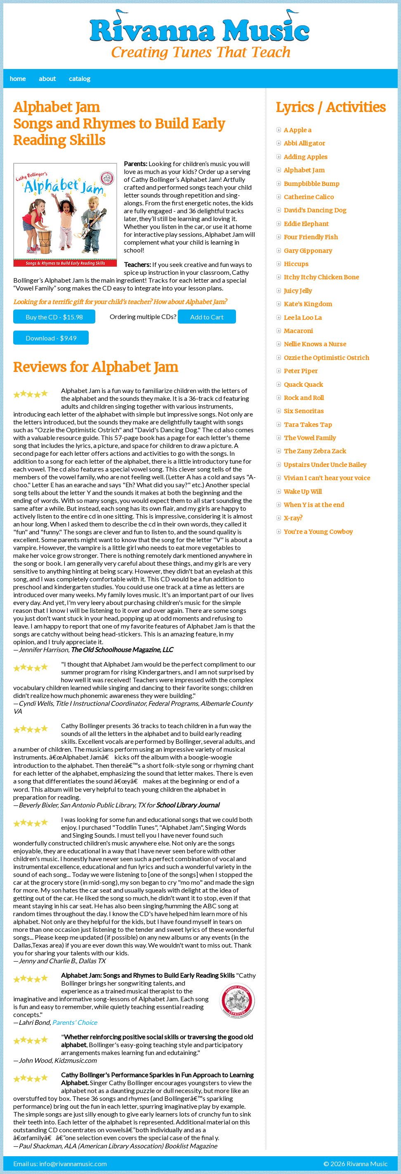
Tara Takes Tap (304, 425)
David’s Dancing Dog (311, 210)
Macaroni (294, 331)
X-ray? (289, 518)
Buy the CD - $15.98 (54, 316)
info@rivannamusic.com (73, 1163)
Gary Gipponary (304, 251)
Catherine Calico (305, 197)
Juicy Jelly (294, 291)
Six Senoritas (300, 411)
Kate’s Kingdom (304, 304)
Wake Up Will (299, 491)
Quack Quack (299, 384)
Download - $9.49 (51, 337)
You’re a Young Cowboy (314, 532)
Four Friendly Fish (307, 237)
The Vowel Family (306, 438)
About (47, 78)
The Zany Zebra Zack (311, 451)
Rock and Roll (300, 398)
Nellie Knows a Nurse (311, 344)
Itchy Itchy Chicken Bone (317, 277)
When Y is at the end (310, 505)
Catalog (79, 78)
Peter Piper (297, 371)
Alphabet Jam (300, 170)
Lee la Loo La (299, 317)
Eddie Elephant (302, 224)
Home (18, 78)
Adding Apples (302, 157)
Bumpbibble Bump (308, 184)
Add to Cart (207, 316)
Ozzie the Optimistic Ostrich (322, 358)
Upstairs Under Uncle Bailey (321, 465)
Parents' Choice (74, 1022)
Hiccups (292, 264)
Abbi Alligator (300, 143)
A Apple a (293, 130)
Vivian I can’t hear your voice (323, 478)
